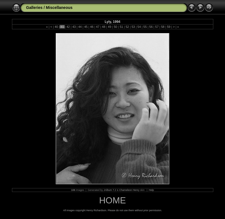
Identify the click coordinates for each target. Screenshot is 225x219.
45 (85, 26)
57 (156, 26)
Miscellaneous (59, 7)
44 (80, 26)
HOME (112, 200)
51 (121, 26)
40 (56, 26)
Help (151, 190)
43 (73, 26)
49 (109, 26)
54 (139, 26)
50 (115, 26)
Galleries (34, 7)
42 (68, 26)
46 (91, 26)
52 (127, 26)
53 (133, 26)
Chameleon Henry (129, 190)
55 (144, 26)
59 (168, 26)
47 (97, 26)
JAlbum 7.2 (109, 190)
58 (162, 26)
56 (150, 26)
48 (103, 26)
